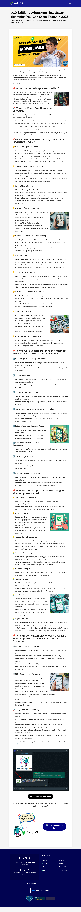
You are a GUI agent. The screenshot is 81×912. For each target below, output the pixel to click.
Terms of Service (64, 867)
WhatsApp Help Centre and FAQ (25, 21)
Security (61, 860)
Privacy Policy (63, 870)
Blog (44, 870)
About (45, 863)
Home (13, 21)
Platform (61, 863)
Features (46, 867)
